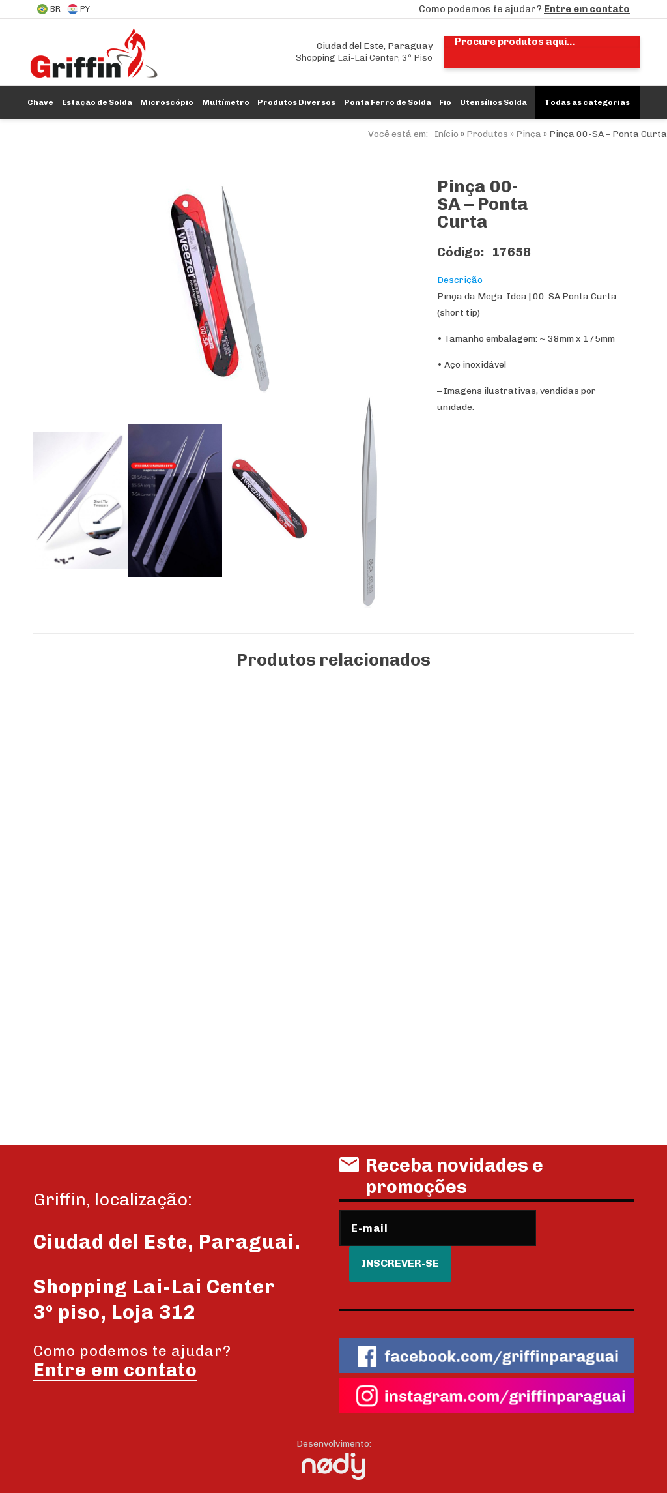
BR (49, 9)
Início (446, 134)
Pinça (528, 134)
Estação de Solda (97, 102)
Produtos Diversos (296, 102)
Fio (445, 102)
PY (78, 9)
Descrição (460, 280)
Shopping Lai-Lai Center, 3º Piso (364, 51)
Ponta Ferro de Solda (387, 102)
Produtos (487, 134)
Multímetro (225, 102)
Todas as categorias (587, 102)
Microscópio (166, 102)
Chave (40, 102)
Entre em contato (587, 9)
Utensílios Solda (493, 102)
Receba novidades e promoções (441, 1176)
